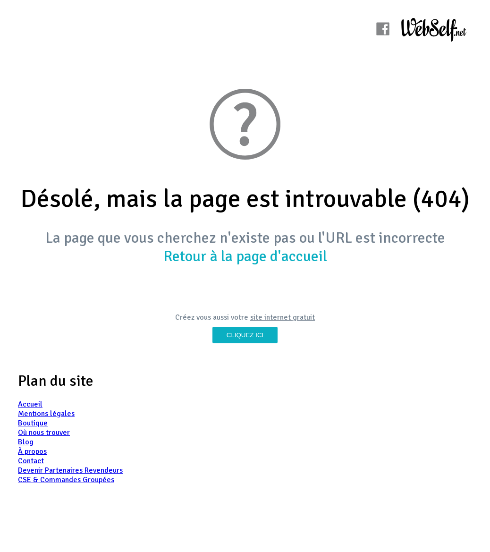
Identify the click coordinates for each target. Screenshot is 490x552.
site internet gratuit (282, 317)
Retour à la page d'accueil (245, 256)
